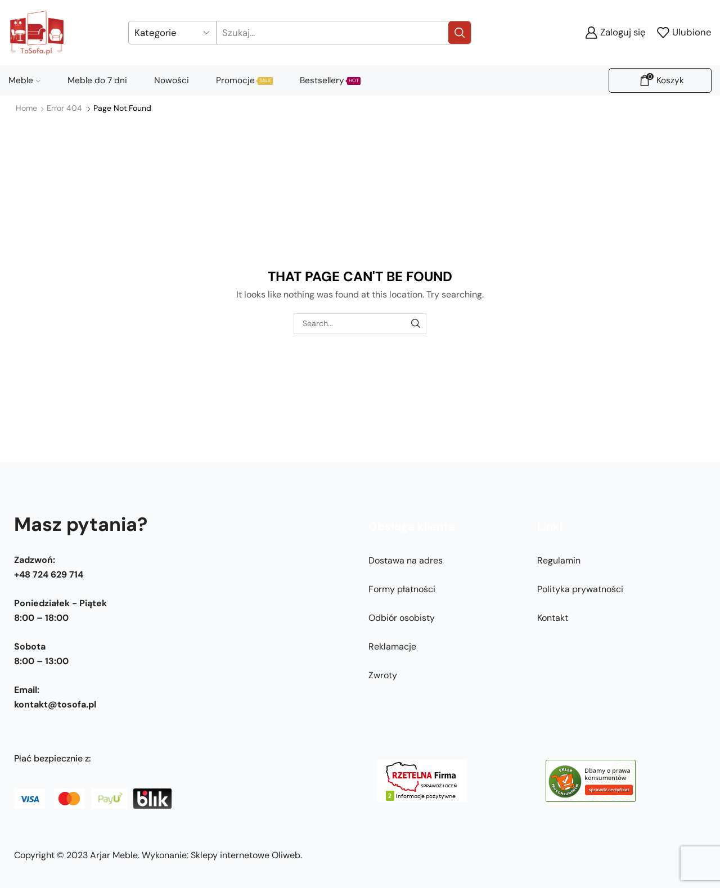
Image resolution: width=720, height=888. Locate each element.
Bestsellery (330, 80)
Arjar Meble (114, 855)
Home (26, 108)
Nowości (171, 80)
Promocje (244, 80)
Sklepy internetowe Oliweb (245, 855)
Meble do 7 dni (97, 80)
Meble (24, 80)
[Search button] (459, 32)
